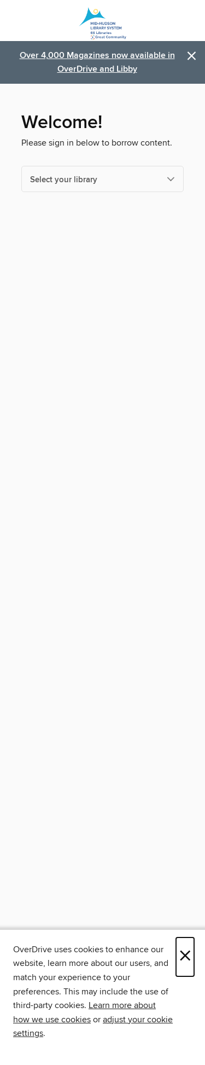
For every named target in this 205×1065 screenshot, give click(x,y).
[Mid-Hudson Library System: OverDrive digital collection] (102, 23)
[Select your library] (102, 179)
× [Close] (185, 957)
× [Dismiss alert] (191, 56)
